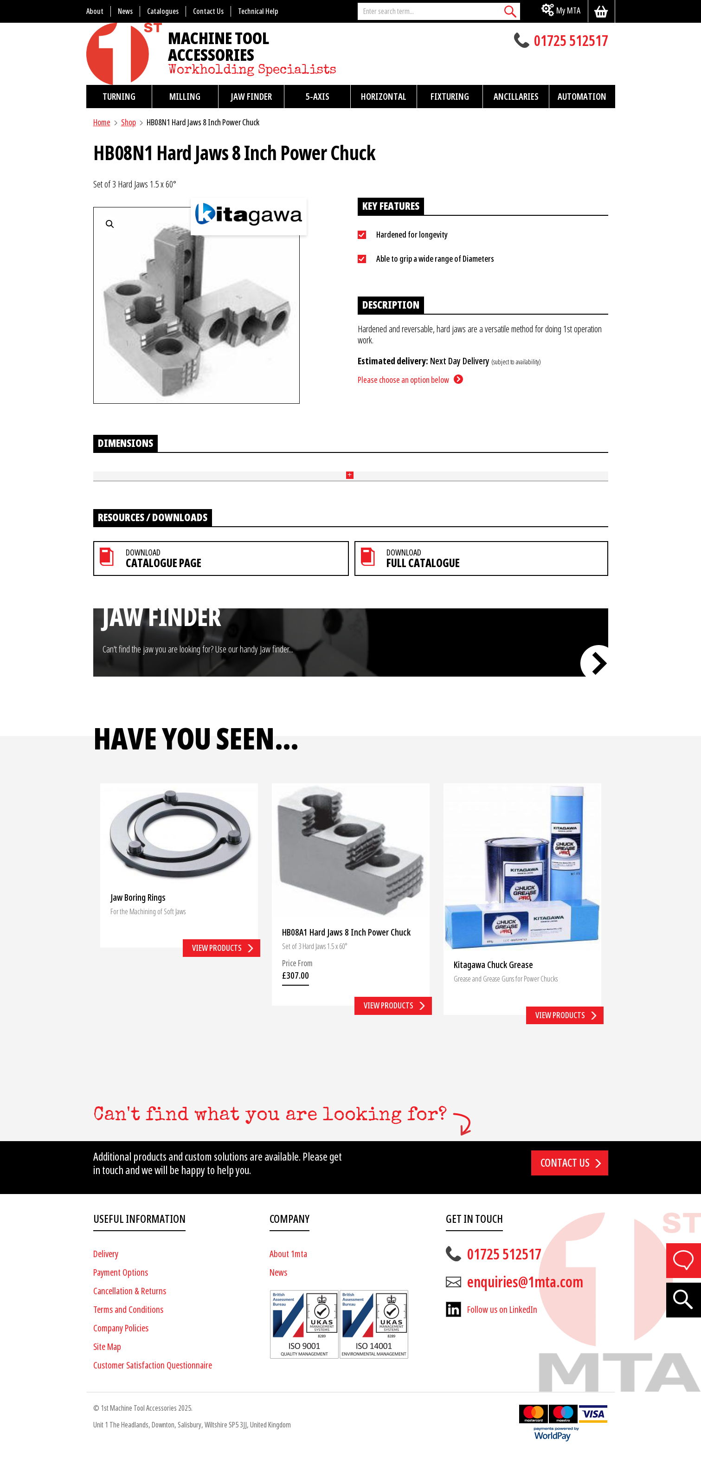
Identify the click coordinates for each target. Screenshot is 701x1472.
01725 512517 (571, 42)
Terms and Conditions (128, 1328)
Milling (184, 96)
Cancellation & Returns (129, 1309)
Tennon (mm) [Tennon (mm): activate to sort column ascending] (330, 471)
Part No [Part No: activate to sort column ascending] (104, 471)
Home (101, 122)
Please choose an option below (403, 380)
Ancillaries (516, 96)
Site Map (107, 1365)
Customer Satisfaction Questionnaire (152, 1383)
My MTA (568, 10)
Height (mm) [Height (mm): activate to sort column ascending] (256, 471)
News (278, 1291)
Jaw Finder (251, 96)
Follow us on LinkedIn (502, 1328)
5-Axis (317, 96)
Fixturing (450, 96)
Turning (119, 96)
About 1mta (288, 1272)
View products (217, 965)
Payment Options (120, 1291)
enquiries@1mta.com (525, 1300)
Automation (582, 96)
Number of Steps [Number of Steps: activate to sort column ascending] (167, 471)
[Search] (511, 11)
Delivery (105, 1272)
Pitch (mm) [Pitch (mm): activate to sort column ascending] (403, 471)
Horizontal (383, 96)
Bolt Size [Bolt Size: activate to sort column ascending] (467, 471)
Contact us (565, 1180)
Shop (128, 122)
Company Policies (120, 1346)
